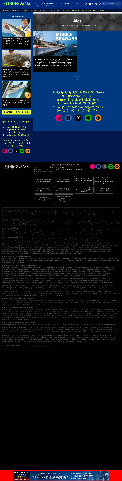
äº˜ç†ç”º (111, 313)
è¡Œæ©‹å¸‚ (82, 315)
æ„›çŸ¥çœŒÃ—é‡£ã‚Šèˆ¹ (64, 247)
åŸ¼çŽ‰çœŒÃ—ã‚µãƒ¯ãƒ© (63, 269)
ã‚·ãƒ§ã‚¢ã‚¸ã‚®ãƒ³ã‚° (55, 10)
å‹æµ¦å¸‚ (52, 221)
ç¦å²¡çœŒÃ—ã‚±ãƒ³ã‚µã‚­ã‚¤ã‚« (55, 291)
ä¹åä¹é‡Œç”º (65, 309)
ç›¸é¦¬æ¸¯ (101, 327)
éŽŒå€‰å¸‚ (45, 223)
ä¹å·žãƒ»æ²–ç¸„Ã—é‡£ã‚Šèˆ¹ (75, 239)
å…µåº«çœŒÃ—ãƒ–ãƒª (45, 280)
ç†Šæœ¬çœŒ (107, 214)
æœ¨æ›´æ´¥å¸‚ (81, 309)
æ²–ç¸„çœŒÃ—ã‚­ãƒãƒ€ (57, 295)
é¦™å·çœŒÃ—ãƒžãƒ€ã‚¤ (8, 288)
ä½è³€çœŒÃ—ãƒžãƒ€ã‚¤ (86, 291)
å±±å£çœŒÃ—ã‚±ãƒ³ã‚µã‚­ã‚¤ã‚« (35, 286)
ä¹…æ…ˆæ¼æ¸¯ (53, 230)
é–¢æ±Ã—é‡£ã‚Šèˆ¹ (7, 239)
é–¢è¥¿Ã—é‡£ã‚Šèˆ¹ (19, 239)
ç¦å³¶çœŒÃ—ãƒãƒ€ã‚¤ (8, 269)
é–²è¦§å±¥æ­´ (38, 6)
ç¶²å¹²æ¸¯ (19, 341)
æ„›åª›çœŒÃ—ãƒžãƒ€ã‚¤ (50, 288)
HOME (37, 3)
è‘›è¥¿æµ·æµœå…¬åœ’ (110, 324)
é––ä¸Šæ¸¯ (36, 327)
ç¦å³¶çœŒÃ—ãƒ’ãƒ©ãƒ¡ (108, 267)
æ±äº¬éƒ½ (34, 212)
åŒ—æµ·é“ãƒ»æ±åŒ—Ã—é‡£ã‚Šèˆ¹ (94, 239)
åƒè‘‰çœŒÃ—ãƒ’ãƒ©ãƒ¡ (8, 271)
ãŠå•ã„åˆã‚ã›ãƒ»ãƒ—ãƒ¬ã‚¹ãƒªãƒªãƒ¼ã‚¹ (69, 169)
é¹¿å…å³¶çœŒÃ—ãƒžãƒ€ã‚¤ (111, 293)
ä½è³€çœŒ (101, 260)
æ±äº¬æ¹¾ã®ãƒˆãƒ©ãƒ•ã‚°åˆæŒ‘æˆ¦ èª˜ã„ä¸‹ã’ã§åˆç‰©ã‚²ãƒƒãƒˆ (16, 102)
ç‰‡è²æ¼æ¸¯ (108, 327)
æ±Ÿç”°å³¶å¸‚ (64, 311)
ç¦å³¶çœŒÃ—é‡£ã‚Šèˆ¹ (22, 253)
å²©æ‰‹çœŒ (12, 212)
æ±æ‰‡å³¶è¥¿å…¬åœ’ (86, 327)
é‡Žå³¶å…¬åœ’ (12, 327)
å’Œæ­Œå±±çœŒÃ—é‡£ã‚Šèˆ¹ (23, 247)
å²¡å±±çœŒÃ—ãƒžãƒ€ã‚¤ (82, 282)
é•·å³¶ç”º (82, 311)
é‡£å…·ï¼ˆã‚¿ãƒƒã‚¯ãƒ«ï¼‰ (89, 10)
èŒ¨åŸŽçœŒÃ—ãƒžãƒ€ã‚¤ (22, 269)
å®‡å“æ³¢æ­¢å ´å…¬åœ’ (109, 339)
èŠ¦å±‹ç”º (62, 315)
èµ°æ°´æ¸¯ (26, 232)
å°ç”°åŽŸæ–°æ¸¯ (63, 230)
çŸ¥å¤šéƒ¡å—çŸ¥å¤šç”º (31, 223)
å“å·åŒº (69, 223)
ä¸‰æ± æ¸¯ (96, 327)
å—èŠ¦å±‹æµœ (14, 329)
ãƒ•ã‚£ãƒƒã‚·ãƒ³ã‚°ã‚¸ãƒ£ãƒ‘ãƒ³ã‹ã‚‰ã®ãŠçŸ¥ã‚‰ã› (71, 165)
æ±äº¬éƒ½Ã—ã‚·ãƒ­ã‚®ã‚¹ (61, 271)
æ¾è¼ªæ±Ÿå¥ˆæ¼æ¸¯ (45, 232)
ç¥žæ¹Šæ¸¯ (5, 230)
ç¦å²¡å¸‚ (22, 223)
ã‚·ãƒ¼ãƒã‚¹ (15, 10)
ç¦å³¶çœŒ (27, 212)
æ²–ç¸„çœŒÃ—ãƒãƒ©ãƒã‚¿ (42, 295)
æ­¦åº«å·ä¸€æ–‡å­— (55, 337)
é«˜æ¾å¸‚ (4, 317)
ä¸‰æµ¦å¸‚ (23, 221)
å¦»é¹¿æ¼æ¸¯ (66, 339)
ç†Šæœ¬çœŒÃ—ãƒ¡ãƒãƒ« (80, 293)
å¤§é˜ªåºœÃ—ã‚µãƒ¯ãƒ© (21, 280)
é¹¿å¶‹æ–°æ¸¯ (94, 230)
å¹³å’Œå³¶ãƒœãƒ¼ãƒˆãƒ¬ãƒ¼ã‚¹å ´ (42, 329)
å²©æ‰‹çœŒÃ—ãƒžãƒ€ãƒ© (26, 267)
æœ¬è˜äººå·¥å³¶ (83, 341)
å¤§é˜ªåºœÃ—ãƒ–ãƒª (33, 280)
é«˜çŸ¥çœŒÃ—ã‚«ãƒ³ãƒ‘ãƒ (89, 288)
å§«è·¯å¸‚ (88, 309)
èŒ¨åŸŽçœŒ (64, 212)
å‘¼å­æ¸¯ (4, 331)
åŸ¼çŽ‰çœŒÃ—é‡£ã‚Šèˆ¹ (106, 249)
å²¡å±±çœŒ (40, 214)
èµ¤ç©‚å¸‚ (72, 317)
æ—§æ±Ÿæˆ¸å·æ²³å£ (45, 327)
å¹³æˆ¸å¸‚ (104, 309)
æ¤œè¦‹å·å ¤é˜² (99, 331)
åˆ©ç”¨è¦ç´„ (60, 167)
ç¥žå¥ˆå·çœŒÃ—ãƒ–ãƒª (103, 271)
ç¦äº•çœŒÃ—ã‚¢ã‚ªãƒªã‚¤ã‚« (52, 275)
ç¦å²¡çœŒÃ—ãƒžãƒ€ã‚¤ (26, 291)
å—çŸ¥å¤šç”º (36, 313)
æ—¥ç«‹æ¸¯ (57, 331)
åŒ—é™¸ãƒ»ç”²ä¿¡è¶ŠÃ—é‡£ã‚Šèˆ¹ (44, 239)
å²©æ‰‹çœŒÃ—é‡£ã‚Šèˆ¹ (9, 253)
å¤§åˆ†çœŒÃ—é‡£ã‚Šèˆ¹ (63, 253)
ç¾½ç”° (52, 331)
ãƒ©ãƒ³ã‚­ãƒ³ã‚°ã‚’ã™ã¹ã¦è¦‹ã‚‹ (16, 112)
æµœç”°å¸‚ (71, 313)
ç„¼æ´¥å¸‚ (28, 315)
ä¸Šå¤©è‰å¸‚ (79, 313)
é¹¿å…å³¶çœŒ (6, 216)
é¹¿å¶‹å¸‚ (37, 221)
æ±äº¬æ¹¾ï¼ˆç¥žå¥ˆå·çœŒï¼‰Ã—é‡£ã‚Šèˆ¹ (88, 241)
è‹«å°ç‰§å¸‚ (54, 317)
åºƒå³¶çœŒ (34, 214)
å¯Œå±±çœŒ (79, 212)
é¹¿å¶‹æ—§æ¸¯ (36, 230)
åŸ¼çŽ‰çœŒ (49, 212)
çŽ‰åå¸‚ (61, 317)
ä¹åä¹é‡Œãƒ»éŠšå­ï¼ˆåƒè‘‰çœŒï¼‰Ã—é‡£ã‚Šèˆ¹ (95, 243)
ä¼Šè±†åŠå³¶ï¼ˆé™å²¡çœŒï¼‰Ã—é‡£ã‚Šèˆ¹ (45, 243)
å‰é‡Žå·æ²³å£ (94, 337)
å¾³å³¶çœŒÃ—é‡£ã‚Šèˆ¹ (63, 251)
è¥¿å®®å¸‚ (96, 317)
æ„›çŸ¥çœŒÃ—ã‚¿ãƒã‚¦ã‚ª (22, 278)
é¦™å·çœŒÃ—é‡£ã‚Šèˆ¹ (49, 253)
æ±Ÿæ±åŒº (57, 223)
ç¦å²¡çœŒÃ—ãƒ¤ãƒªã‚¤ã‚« (40, 291)
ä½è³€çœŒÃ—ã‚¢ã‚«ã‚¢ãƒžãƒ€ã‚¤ (102, 291)
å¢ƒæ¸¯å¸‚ (34, 225)
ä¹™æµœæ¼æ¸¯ (68, 232)
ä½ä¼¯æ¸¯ (36, 337)
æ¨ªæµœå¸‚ (18, 221)
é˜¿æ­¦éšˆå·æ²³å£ (35, 335)
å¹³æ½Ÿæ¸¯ (14, 234)
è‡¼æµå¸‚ (23, 315)
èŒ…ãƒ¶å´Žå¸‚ (43, 313)
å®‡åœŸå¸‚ (21, 319)
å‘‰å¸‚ (16, 311)
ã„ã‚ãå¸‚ (11, 315)
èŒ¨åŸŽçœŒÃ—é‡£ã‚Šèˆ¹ (112, 245)
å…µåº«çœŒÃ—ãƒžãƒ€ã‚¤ (58, 280)
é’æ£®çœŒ (12, 300)
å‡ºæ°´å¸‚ (102, 317)
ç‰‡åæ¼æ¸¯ (73, 234)
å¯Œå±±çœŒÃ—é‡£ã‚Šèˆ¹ (105, 251)
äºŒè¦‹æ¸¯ (21, 329)
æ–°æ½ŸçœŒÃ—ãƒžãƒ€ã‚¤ (9, 273)
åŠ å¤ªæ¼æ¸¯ (100, 324)
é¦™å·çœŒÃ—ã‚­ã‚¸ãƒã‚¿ (37, 288)
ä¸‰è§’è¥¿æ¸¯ (103, 337)
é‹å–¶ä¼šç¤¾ (50, 171)
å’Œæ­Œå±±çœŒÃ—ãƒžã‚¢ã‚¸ (9, 282)
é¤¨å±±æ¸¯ (5, 341)
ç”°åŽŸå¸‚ (4, 315)
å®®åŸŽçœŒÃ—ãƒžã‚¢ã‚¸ (65, 267)
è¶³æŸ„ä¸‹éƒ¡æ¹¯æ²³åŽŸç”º (79, 223)
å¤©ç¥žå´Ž (77, 331)
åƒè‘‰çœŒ (57, 212)
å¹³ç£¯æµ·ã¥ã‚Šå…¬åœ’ (22, 335)
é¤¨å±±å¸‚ (91, 221)
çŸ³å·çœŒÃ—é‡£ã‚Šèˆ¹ (76, 253)
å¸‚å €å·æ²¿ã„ (6, 234)
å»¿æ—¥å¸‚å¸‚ (19, 317)
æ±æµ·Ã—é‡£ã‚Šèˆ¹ (29, 239)
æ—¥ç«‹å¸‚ (46, 221)
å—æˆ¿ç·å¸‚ (66, 221)
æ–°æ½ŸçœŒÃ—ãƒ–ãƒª (23, 273)
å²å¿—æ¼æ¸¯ (6, 232)
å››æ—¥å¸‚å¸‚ (53, 311)
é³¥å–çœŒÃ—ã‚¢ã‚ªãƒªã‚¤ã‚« (42, 282)
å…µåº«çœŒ (12, 214)
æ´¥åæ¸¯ (29, 337)
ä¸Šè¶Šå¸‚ (112, 317)
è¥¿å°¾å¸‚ (44, 315)
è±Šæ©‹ (60, 339)
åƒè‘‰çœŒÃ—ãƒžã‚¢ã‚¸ (21, 271)
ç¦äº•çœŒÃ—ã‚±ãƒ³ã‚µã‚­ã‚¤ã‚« (23, 275)
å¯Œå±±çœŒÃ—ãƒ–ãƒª (79, 273)
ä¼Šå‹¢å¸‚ (28, 313)
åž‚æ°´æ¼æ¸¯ (53, 335)
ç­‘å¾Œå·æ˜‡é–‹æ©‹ (7, 337)
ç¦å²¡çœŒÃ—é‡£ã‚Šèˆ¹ (98, 245)
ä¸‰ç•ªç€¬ (31, 324)
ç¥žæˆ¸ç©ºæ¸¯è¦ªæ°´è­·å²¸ (82, 337)
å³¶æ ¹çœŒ (61, 214)
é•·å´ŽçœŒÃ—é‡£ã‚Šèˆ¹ (91, 251)
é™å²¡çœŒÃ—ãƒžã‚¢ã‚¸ (92, 275)
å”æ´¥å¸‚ (117, 311)
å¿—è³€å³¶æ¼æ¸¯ (51, 341)
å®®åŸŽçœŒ (20, 212)
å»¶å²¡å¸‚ (4, 311)
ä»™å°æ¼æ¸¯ (70, 337)
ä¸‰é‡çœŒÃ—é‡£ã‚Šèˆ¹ (50, 249)
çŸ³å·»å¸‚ (109, 309)
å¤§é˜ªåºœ (5, 214)
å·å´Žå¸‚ (107, 317)
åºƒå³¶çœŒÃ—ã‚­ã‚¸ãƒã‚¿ (19, 286)
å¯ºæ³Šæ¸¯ (61, 232)
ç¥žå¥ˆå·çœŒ (41, 212)
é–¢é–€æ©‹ (83, 331)
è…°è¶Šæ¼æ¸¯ (86, 230)
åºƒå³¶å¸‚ (51, 223)
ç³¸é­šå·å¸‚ (42, 317)
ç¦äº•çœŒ (93, 212)
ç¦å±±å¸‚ (91, 311)
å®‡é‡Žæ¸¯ (92, 324)
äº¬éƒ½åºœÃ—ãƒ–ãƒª (91, 278)
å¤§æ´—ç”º (60, 313)
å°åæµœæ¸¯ (84, 324)
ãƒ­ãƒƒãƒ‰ (102, 10)
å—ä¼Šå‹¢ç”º (22, 313)
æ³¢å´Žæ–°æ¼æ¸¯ (77, 329)
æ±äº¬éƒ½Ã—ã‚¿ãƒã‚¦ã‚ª (47, 271)
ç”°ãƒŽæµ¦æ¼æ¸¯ (44, 337)
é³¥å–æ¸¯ (17, 337)
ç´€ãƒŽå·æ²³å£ (61, 341)
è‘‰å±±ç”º (111, 315)
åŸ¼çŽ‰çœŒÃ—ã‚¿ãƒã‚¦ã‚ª (77, 269)
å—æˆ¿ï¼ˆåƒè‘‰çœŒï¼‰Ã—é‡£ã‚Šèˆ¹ (69, 243)
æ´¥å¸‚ (86, 311)
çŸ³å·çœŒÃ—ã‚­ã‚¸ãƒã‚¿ (104, 273)
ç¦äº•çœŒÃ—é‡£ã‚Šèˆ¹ (37, 247)
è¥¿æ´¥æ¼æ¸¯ (98, 234)
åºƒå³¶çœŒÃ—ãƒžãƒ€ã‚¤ (108, 282)
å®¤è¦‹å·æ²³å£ (96, 335)
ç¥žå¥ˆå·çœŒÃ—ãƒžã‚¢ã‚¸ (75, 271)
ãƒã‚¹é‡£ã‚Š (43, 10)
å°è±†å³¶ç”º (40, 311)
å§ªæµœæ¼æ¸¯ (82, 234)
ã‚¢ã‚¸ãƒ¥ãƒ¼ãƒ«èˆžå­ (22, 327)
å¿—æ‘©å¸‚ (29, 311)
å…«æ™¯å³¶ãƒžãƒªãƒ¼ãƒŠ (25, 331)
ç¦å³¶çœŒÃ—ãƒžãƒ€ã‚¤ (94, 267)
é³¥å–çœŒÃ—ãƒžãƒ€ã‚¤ (57, 282)
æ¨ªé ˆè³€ (75, 335)
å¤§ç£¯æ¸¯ (63, 337)
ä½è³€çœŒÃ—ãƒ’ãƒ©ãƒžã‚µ (71, 291)
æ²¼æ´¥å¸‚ (86, 221)
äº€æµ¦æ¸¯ (25, 341)
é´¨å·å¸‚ (41, 221)
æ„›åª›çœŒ (88, 214)
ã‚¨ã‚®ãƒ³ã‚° (25, 10)
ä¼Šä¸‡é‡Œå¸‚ (5, 313)
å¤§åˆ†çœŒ (115, 214)
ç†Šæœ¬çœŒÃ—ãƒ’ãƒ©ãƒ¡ (66, 293)
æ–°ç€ (42, 3)
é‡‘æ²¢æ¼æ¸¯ (45, 230)
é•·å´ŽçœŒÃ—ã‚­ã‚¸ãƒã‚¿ (21, 293)
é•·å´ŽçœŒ (101, 214)
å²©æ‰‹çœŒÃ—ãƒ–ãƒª (39, 267)
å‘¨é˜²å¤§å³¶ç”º (16, 309)
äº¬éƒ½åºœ (28, 214)
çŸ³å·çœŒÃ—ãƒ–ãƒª (91, 273)
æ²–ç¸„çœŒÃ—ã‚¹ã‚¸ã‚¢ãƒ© (28, 295)
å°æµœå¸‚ (17, 223)
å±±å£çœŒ (47, 214)
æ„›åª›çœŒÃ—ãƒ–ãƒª (62, 288)
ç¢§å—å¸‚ (93, 315)
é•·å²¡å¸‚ (20, 225)
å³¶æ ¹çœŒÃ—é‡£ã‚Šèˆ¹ (36, 253)
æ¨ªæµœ (59, 324)
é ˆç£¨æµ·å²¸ (55, 327)
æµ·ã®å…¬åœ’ (45, 335)
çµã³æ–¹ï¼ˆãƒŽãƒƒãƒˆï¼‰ (71, 10)
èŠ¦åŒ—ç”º (92, 313)
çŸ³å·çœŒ (87, 212)
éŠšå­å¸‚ (29, 225)
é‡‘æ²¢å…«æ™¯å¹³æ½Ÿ (87, 232)
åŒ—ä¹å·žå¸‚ (5, 223)
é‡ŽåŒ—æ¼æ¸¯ (28, 329)
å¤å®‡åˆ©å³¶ (41, 341)
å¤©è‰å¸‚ (105, 313)
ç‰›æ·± (82, 339)
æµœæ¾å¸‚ (28, 309)
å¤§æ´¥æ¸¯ (5, 327)
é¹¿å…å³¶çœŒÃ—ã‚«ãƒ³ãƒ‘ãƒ (96, 293)
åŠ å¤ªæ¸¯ (109, 230)
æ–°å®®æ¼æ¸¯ (21, 339)
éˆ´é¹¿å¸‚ (39, 315)
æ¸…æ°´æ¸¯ (62, 327)
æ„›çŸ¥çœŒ (100, 212)
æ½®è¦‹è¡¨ (47, 6)
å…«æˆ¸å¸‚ (71, 315)
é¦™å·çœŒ (75, 214)
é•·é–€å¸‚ (116, 313)
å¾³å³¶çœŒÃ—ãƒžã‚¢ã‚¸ (93, 286)
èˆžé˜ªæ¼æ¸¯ (52, 324)
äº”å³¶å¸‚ (55, 313)
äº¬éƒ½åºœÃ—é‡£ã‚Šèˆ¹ (21, 249)
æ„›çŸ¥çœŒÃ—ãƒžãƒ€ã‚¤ (8, 278)
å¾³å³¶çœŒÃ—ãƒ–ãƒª (80, 286)
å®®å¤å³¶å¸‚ (13, 313)
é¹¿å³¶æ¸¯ (37, 324)
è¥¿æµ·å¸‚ (99, 315)
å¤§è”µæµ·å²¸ (86, 329)
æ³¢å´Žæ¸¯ (90, 234)
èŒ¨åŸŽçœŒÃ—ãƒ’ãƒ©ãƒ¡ (48, 269)
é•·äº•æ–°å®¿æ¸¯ (98, 232)
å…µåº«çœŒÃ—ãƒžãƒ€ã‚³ (71, 280)
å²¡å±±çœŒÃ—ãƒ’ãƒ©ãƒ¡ (95, 282)
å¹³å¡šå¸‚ (24, 225)
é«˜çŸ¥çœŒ (68, 214)
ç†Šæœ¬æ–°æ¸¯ (75, 339)
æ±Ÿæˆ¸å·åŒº (91, 223)
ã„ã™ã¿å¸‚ (30, 221)
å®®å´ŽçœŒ (26, 304)
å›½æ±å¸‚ (26, 319)
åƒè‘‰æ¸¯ (29, 339)
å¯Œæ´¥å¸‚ (80, 221)
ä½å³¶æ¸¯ (14, 232)
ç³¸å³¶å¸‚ (12, 223)
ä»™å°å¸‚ (87, 315)
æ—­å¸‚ (40, 223)
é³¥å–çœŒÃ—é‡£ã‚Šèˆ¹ (64, 249)
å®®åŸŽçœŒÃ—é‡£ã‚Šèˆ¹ (35, 249)
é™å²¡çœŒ (107, 212)
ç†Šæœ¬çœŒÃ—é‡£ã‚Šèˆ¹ (49, 251)
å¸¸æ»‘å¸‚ (59, 311)
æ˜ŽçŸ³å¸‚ (115, 221)
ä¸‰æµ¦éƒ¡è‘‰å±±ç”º (12, 225)
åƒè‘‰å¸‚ (34, 315)
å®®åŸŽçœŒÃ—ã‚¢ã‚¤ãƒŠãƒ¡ (80, 267)
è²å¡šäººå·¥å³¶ (75, 324)
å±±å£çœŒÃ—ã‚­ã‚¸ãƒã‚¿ (68, 286)
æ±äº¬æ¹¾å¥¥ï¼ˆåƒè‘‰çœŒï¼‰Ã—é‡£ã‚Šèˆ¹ (36, 245)
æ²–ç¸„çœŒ (14, 216)
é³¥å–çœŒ (54, 214)
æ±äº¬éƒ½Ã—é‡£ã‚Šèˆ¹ (8, 247)
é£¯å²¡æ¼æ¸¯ (72, 230)
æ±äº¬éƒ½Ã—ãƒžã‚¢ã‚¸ (34, 271)
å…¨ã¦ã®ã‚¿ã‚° (75, 3)
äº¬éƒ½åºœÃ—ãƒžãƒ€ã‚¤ (104, 278)
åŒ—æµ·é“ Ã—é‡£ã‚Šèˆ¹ (78, 249)
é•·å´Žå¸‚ (23, 309)
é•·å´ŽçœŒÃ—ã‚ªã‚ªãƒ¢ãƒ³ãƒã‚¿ (36, 293)
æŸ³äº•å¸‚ (67, 317)
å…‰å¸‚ (67, 315)
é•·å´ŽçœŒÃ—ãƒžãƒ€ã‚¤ (8, 293)
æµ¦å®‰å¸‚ (111, 311)
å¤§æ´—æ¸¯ (47, 234)
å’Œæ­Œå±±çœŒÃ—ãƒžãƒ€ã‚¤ (86, 280)
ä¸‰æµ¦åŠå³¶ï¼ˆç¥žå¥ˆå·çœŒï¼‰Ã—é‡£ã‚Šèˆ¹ (15, 241)
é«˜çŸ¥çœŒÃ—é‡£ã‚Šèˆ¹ (34, 251)
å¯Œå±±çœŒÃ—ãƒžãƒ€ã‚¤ (66, 273)
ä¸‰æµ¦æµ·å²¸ (5, 329)
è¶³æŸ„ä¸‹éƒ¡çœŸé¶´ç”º (100, 221)
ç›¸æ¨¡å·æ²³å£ (55, 329)
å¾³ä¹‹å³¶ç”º (105, 315)
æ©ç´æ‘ (50, 315)
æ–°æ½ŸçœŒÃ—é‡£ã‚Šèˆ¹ (92, 247)
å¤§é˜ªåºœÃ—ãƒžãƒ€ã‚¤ (8, 280)
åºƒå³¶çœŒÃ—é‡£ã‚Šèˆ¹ (78, 247)
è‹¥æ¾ (116, 329)
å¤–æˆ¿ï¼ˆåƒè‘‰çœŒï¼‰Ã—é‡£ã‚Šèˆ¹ (64, 241)
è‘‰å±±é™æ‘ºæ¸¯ (38, 234)
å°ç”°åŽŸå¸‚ (58, 221)
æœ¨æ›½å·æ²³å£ (13, 331)
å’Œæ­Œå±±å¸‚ (73, 221)
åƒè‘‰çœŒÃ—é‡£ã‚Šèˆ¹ (71, 245)
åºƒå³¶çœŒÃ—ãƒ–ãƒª (7, 286)
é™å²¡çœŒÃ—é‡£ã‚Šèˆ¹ (85, 245)
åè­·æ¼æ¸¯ (108, 331)
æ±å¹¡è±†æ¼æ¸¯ (107, 335)
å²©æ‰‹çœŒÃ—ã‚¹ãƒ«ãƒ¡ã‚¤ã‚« (10, 267)
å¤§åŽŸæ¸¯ (11, 230)
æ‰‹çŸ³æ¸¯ (115, 230)
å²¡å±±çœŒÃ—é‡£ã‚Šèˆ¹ (8, 251)
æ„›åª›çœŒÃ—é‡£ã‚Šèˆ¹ (21, 251)
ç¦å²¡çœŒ (94, 214)
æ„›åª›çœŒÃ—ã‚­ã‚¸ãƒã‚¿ (75, 288)
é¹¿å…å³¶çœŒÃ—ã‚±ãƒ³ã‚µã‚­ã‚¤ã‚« (11, 295)
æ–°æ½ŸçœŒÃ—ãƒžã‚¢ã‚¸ (36, 273)
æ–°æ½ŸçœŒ (72, 212)
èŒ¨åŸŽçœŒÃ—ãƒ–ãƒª (36, 269)
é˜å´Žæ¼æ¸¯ (19, 230)
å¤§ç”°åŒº (98, 223)
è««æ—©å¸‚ (5, 319)
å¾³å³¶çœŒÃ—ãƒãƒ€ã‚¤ (106, 286)
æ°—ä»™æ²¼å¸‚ (12, 317)
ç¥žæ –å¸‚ (103, 223)
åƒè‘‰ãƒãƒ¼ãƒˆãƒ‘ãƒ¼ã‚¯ (9, 335)
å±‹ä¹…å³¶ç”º (30, 317)
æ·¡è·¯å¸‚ (93, 309)
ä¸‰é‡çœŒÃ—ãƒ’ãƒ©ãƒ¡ (63, 278)
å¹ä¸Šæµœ (46, 339)
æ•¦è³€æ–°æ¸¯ (81, 335)
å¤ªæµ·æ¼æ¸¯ (54, 234)
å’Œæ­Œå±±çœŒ (20, 214)
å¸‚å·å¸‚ (25, 317)
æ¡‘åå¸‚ (37, 317)
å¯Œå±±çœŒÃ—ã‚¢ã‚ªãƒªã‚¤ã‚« (51, 273)
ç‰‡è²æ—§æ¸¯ (107, 232)
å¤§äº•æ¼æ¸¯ (63, 234)
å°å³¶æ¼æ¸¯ (111, 337)
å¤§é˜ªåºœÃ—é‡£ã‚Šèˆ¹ (105, 247)
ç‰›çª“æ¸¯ (88, 335)
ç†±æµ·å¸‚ (63, 223)
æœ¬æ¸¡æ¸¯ (61, 335)
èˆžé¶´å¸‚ (76, 315)
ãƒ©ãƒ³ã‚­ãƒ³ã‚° (50, 3)
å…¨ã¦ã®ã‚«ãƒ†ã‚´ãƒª (62, 3)
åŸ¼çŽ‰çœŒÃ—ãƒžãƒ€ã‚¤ (92, 269)
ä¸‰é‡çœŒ (113, 212)
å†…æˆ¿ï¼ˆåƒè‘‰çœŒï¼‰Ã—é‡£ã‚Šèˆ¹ (13, 245)
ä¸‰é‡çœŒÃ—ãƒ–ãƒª (36, 278)
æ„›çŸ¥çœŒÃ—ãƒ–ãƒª (104, 275)
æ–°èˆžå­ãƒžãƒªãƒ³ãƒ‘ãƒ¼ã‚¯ (72, 327)
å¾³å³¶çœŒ (81, 214)
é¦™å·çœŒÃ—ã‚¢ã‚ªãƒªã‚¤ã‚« (22, 288)
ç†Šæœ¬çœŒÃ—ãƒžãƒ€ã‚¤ (52, 293)
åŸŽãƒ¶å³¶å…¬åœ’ (37, 339)
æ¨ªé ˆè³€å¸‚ (5, 221)
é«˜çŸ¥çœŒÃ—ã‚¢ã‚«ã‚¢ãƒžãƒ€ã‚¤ (10, 291)
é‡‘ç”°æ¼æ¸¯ (77, 232)
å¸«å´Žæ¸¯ (115, 331)
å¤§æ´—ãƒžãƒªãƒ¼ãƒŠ (65, 329)
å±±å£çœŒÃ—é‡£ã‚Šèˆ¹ (92, 249)
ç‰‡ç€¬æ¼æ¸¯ (12, 341)
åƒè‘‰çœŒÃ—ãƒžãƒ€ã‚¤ (106, 269)
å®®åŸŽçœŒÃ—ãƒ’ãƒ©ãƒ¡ (52, 267)
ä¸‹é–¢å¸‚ (57, 309)
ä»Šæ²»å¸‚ (66, 313)
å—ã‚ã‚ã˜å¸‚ (13, 319)
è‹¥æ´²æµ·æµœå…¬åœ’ (8, 324)
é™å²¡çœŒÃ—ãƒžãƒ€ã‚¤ (67, 275)
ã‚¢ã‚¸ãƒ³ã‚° (34, 10)
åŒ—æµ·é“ (5, 212)
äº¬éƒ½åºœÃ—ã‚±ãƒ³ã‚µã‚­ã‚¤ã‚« (78, 278)
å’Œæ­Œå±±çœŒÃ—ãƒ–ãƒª (101, 280)
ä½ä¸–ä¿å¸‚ (104, 311)
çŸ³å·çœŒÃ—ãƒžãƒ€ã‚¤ (8, 275)
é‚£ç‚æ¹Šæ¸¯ (29, 234)
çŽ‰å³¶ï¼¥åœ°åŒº (108, 329)
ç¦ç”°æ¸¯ (30, 327)
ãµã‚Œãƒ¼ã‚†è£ (44, 331)
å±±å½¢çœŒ (41, 300)
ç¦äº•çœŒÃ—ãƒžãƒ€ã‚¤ (38, 275)
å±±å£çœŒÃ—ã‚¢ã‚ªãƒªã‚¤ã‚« (52, 286)
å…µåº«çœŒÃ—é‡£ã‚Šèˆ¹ (51, 247)
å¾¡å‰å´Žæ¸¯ (68, 335)
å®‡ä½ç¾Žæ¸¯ (33, 232)
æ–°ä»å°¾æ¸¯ (33, 341)
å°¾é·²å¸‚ (85, 317)
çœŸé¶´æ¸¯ (79, 230)
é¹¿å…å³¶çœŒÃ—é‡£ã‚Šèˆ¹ (77, 251)
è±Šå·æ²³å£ (91, 331)
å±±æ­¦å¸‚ (4, 225)
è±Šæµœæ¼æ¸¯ (66, 324)
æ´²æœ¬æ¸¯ (5, 339)
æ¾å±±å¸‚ (77, 311)
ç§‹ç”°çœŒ (27, 300)
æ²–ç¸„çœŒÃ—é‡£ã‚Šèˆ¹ (8, 249)
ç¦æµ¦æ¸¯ (55, 232)
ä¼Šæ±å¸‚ (109, 221)
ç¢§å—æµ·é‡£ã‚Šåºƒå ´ (96, 329)
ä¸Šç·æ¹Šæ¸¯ (102, 230)
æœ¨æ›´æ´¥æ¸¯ (13, 339)
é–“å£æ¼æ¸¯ (28, 230)
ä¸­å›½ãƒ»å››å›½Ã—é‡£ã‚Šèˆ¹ (61, 239)
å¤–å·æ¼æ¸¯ (21, 234)
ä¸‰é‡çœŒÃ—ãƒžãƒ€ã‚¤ (49, 278)
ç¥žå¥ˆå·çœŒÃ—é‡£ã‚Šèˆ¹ (57, 245)
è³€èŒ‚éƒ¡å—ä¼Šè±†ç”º (113, 223)
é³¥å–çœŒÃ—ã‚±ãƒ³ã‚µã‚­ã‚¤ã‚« (25, 282)
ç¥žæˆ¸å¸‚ (113, 309)
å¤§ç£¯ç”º (98, 313)
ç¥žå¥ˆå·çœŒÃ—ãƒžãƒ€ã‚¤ (89, 271)
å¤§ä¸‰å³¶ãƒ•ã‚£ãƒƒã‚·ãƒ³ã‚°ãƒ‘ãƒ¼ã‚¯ (93, 339)
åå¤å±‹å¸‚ (22, 311)
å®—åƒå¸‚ (11, 221)
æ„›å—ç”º (86, 313)
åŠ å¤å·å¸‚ (78, 317)
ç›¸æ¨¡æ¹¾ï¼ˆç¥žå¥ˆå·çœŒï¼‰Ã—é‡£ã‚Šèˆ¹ (41, 241)
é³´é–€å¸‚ (34, 309)
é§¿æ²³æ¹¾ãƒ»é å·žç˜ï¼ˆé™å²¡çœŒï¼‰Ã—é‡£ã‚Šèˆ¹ (17, 243)
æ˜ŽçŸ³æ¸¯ (20, 232)
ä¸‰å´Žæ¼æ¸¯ (53, 339)
